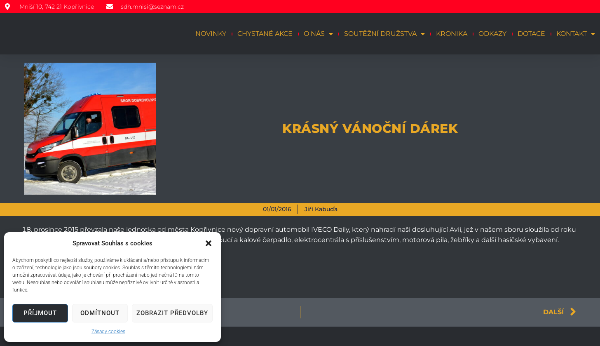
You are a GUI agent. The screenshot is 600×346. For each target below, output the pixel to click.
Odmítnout (100, 313)
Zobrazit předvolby (172, 313)
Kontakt (575, 34)
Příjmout (40, 313)
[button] (208, 243)
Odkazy (492, 34)
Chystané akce (265, 34)
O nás (318, 34)
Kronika (451, 34)
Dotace (531, 34)
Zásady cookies (108, 331)
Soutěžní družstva (384, 34)
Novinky (210, 34)
